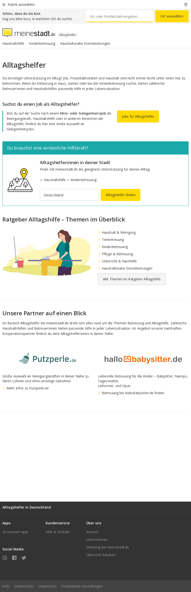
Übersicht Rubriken (101, 555)
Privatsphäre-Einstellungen (82, 586)
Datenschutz (24, 586)
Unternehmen (97, 539)
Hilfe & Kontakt (58, 532)
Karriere (92, 532)
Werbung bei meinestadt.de (107, 547)
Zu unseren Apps (15, 532)
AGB (5, 586)
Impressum (47, 586)
